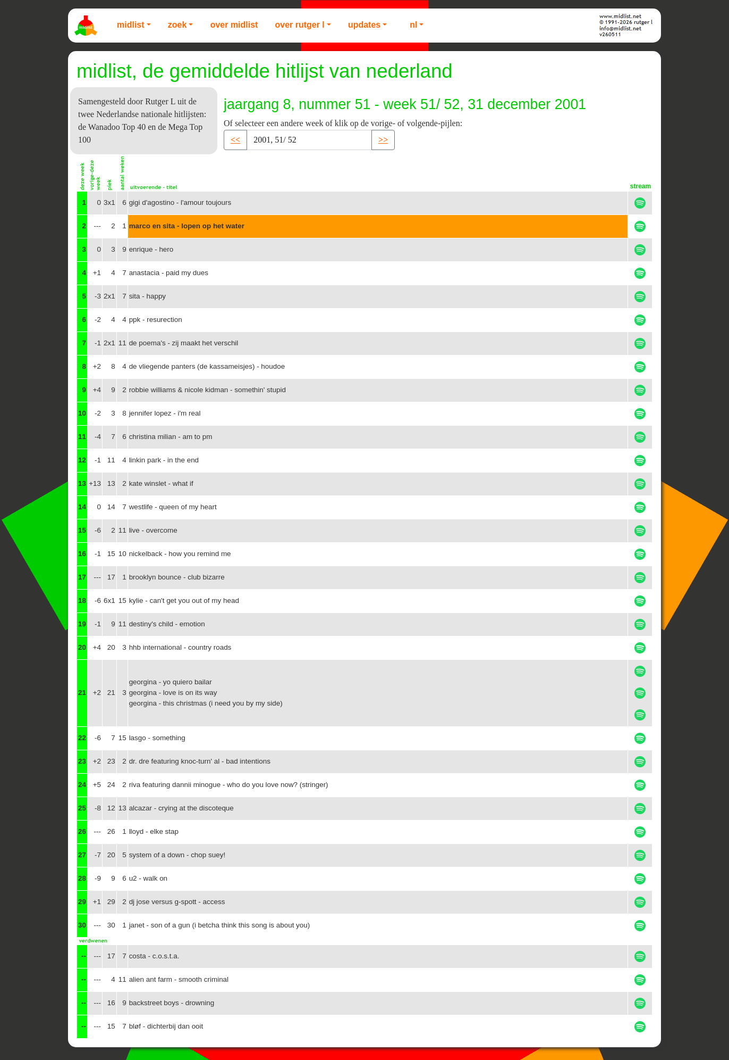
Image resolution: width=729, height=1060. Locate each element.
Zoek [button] (177, 24)
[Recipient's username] (309, 140)
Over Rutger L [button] (299, 24)
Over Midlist (234, 24)
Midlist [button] (131, 24)
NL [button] (413, 24)
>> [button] (383, 139)
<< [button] (235, 139)
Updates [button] (364, 24)
